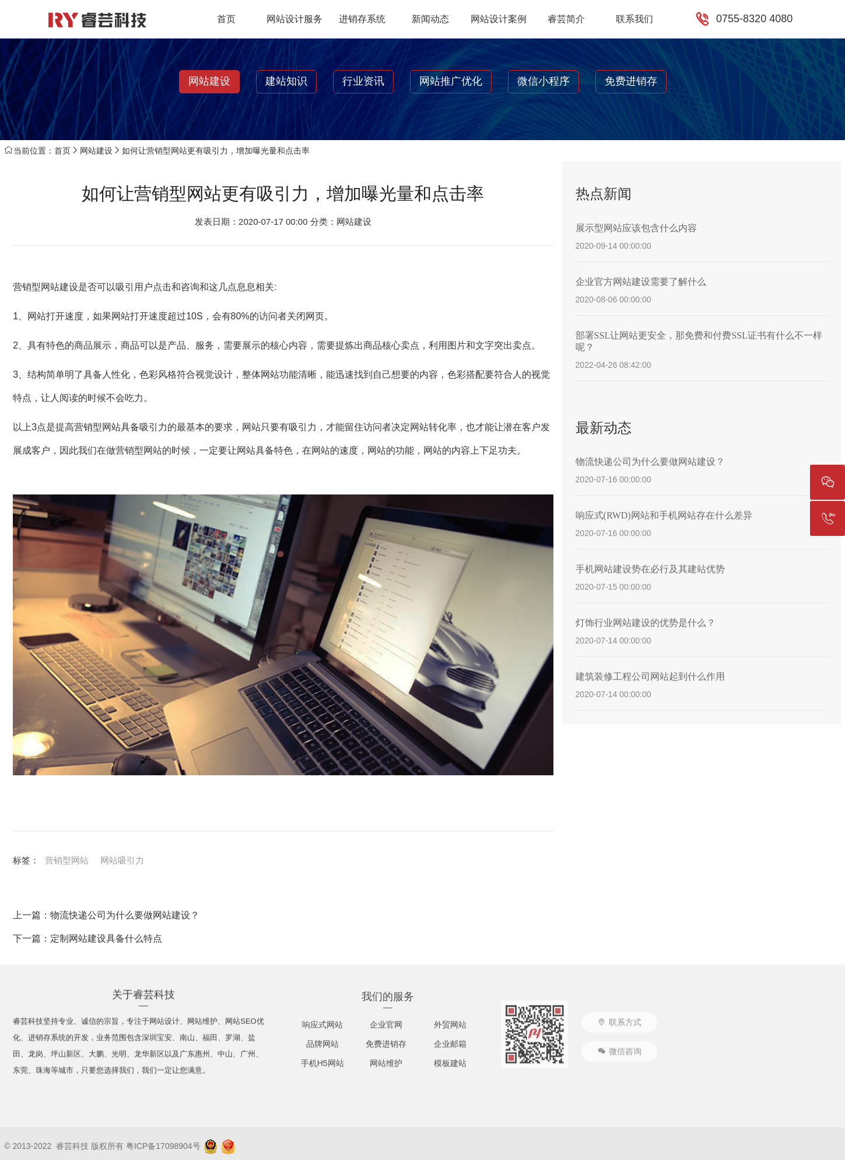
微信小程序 (543, 81)
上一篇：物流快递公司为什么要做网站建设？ (106, 915)
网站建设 (209, 81)
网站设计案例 (499, 19)
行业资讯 (363, 81)
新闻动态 (430, 19)
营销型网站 (67, 860)
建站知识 (286, 81)
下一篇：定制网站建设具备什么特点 (87, 938)
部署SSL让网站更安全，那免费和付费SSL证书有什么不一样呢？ (699, 341)
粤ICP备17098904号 (163, 1146)
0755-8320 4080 (754, 19)
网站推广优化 (450, 81)
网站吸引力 (122, 860)
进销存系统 (362, 19)
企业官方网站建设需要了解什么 (641, 282)
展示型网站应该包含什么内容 (636, 228)
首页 (226, 19)
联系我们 (634, 19)
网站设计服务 (294, 19)
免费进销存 (631, 81)
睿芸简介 (566, 19)
